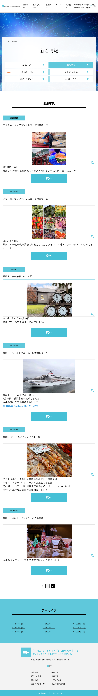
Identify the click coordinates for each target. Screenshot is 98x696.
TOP (8, 41)
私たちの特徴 (36, 6)
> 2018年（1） (79, 632)
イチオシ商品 (71, 72)
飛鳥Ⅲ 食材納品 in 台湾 (17, 276)
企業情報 (25, 6)
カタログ (58, 6)
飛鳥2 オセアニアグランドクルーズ (21, 437)
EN (95, 6)
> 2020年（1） (18, 632)
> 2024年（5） (79, 624)
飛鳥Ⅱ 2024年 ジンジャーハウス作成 (23, 518)
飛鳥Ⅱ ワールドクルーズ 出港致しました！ (26, 353)
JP (91, 6)
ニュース (26, 65)
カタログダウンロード (39, 684)
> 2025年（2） (49, 624)
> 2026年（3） (18, 624)
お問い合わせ (57, 680)
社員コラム (71, 79)
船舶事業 (71, 65)
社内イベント (27, 79)
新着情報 (55, 676)
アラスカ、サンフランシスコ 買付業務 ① (25, 125)
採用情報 (68, 6)
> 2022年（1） (49, 628)
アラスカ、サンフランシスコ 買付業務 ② (25, 199)
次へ (49, 178)
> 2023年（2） (18, 628)
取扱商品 (48, 6)
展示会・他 (27, 72)
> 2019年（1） (49, 632)
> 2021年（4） (79, 628)
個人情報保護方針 (58, 684)
